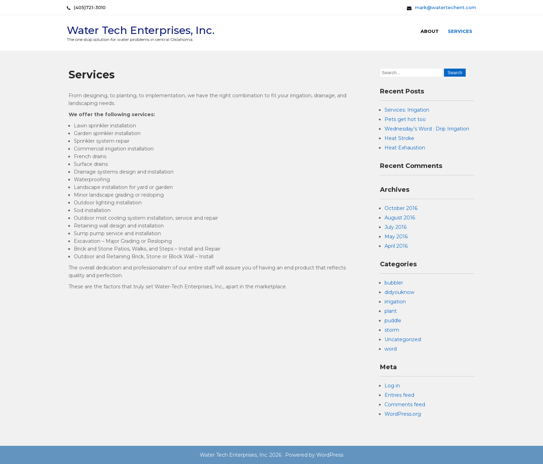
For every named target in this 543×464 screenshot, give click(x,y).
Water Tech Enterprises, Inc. (140, 30)
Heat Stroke (399, 138)
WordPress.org (403, 414)
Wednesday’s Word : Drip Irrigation (427, 129)
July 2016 (396, 227)
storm (392, 330)
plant (391, 311)
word (391, 349)
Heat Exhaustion (405, 148)
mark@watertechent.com (445, 7)
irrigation (395, 301)
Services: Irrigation (407, 110)
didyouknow (399, 292)
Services (460, 31)
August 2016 (400, 218)
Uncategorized (403, 339)
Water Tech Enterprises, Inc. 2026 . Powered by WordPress (271, 455)
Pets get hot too (405, 119)
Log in (392, 385)
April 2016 (396, 246)
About (430, 31)
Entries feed (399, 395)
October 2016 (401, 208)
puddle (393, 320)
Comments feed (405, 404)
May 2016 (396, 236)
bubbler (394, 283)
